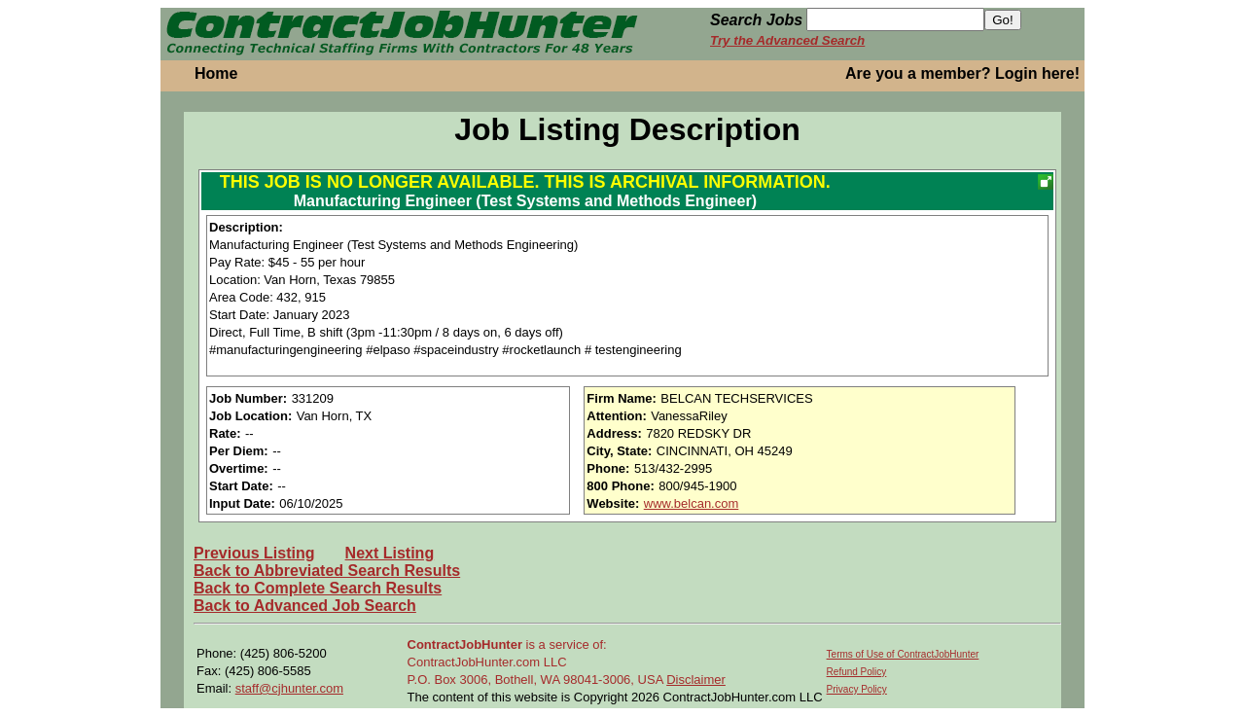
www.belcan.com (691, 503)
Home (216, 73)
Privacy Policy (857, 689)
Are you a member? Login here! (962, 73)
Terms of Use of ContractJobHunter (903, 654)
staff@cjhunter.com (289, 688)
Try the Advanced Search (787, 40)
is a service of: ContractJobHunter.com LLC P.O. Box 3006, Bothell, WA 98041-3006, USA (537, 662)
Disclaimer (696, 679)
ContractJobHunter (465, 644)
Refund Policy (857, 671)
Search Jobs (756, 20)
